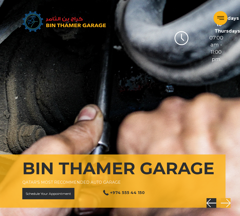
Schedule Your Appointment (48, 194)
